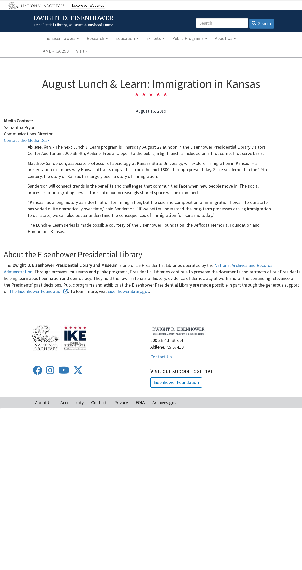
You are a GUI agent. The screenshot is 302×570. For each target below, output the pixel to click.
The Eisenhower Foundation (38, 291)
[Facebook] (37, 372)
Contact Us (161, 357)
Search (261, 23)
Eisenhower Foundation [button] (176, 382)
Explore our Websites (88, 5)
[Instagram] (50, 372)
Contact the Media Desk (27, 140)
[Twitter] (78, 372)
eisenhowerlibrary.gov (128, 291)
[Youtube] (64, 372)
